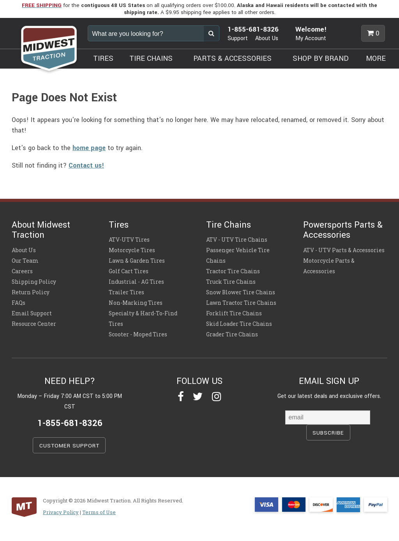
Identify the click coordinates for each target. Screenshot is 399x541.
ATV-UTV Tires (129, 239)
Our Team (25, 260)
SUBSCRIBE (328, 433)
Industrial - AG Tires (136, 281)
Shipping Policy (34, 281)
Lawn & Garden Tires (137, 260)
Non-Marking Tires (135, 302)
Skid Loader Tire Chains (239, 323)
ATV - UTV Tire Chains (236, 239)
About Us (266, 38)
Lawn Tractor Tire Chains (241, 302)
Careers (22, 271)
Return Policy (30, 292)
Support (238, 38)
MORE (376, 58)
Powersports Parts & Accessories (343, 230)
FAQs (18, 302)
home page (89, 147)
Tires (119, 225)
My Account (310, 38)
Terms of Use (99, 512)
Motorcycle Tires (132, 250)
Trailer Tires (126, 292)
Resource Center (34, 323)
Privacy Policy (61, 512)
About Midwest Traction (41, 230)
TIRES (103, 58)
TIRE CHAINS (151, 58)
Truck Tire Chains (231, 281)
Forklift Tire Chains (234, 313)
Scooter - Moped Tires (138, 334)
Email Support (32, 313)
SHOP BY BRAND (321, 58)
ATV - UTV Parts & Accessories (344, 250)
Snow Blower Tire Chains (240, 292)
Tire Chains (228, 225)
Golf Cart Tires (128, 271)
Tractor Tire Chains (233, 271)
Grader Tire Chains (232, 334)
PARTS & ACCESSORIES (232, 58)
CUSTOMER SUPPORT (69, 445)
